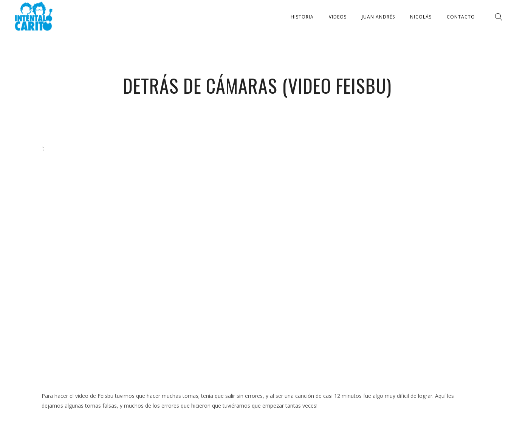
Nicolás (421, 17)
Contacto (461, 17)
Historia (302, 17)
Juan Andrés (378, 17)
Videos (338, 17)
